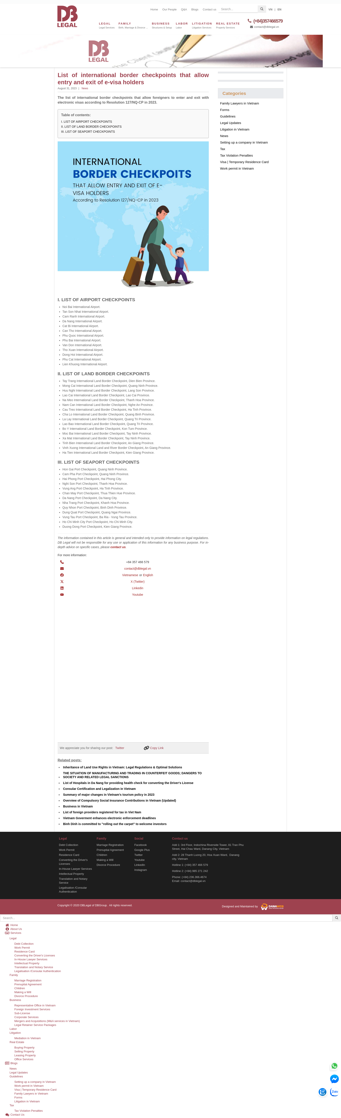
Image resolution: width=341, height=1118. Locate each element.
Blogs (195, 9)
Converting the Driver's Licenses (73, 861)
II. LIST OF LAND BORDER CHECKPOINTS (91, 126)
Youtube (137, 594)
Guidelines (228, 116)
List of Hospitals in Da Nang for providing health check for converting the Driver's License (128, 782)
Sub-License (22, 1013)
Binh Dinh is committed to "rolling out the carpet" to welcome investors (115, 823)
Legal (13, 938)
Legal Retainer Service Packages (35, 1024)
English (148, 575)
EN (279, 9)
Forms (224, 110)
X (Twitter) (138, 581)
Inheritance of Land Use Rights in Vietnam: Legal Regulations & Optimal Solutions (122, 767)
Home (154, 9)
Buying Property (24, 1047)
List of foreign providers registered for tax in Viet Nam (102, 812)
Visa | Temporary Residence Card (244, 162)
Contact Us (14, 1114)
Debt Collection (68, 844)
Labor (13, 1028)
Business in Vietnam (78, 806)
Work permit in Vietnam (237, 168)
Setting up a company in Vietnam (244, 142)
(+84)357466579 (264, 21)
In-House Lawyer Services (75, 868)
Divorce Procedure (108, 864)
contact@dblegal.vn (264, 26)
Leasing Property (25, 1055)
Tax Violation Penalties (236, 155)
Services (13, 932)
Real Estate (17, 1042)
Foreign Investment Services (32, 1009)
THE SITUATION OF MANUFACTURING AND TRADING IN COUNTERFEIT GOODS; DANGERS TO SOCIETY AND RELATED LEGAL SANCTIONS (132, 775)
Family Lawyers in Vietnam (239, 103)
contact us (118, 547)
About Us (13, 928)
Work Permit (66, 849)
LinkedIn (139, 864)
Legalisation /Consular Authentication (73, 889)
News (85, 88)
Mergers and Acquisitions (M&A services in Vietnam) (47, 1020)
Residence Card (69, 854)
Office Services (23, 1059)
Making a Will (105, 859)
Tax (222, 149)
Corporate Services (26, 1017)
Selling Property (24, 1051)
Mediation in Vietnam (27, 1038)
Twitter (119, 747)
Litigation (15, 1032)
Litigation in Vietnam (234, 129)
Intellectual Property (71, 873)
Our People (169, 9)
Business (15, 999)
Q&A (184, 9)
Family (14, 974)
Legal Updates (230, 123)
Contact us (209, 9)
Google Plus (142, 849)
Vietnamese (130, 575)
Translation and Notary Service (73, 880)
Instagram (140, 869)
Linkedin (137, 588)
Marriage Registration (110, 844)
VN (270, 9)
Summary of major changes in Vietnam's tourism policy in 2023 (108, 794)
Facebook (140, 844)
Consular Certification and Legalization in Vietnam (99, 788)
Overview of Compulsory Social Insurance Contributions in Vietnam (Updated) (119, 800)
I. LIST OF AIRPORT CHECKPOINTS (86, 121)
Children (102, 854)
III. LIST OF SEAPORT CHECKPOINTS (88, 131)
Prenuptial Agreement (110, 849)
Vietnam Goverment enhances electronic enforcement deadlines (109, 818)
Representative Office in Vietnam (35, 1005)
